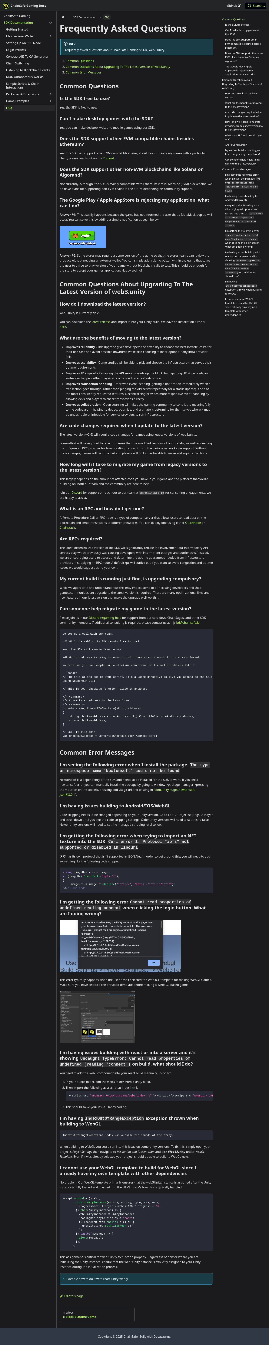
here (63, 327)
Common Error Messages (83, 72)
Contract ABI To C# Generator (27, 56)
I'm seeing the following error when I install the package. (243, 183)
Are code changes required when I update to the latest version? (244, 114)
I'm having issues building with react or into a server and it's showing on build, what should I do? (243, 264)
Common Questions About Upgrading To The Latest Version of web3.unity (118, 67)
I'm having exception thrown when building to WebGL (243, 287)
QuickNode (193, 523)
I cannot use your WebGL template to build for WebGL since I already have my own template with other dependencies (241, 307)
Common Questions (80, 61)
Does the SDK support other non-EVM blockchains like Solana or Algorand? (244, 57)
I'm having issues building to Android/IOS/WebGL (241, 198)
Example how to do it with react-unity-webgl (97, 1279)
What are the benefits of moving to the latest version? (243, 105)
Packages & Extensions (22, 94)
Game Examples (17, 101)
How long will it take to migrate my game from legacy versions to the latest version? (244, 125)
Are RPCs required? (236, 144)
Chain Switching (17, 63)
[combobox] (255, 5)
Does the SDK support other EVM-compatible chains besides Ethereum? (243, 43)
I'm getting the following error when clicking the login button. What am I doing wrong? (242, 238)
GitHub (234, 6)
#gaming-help (111, 618)
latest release (101, 322)
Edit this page (72, 1296)
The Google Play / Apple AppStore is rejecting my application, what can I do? (240, 70)
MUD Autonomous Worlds (25, 77)
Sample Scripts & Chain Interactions (22, 86)
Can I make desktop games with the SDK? (243, 32)
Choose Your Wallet (20, 36)
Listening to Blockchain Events (28, 70)
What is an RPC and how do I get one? (243, 137)
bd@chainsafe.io (188, 622)
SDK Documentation (18, 23)
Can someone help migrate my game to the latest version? (242, 161)
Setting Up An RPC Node (23, 43)
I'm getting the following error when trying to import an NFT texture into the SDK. (244, 215)
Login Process (16, 50)
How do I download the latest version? (241, 95)
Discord (108, 158)
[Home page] (63, 17)
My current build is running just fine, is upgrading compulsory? (243, 152)
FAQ (9, 108)
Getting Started (17, 29)
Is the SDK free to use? (238, 24)
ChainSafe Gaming (17, 16)
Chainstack (67, 528)
